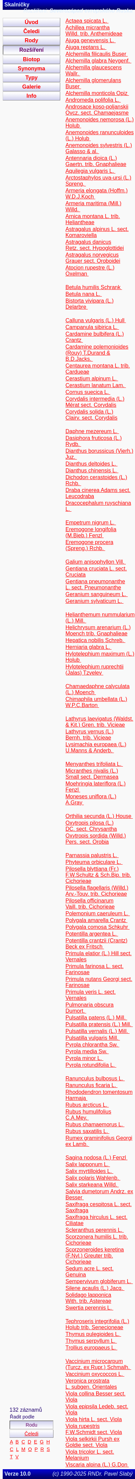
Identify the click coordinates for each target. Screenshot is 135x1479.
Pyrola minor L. (84, 1058)
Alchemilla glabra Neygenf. (98, 61)
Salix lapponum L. (87, 1164)
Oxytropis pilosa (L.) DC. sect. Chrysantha (91, 826)
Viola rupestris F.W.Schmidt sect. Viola (93, 1429)
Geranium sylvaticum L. (94, 601)
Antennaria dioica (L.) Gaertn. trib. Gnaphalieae (95, 161)
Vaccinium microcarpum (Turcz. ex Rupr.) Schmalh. (98, 1364)
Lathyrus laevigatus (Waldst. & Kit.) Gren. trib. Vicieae (99, 722)
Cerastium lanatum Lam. (95, 385)
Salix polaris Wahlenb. (92, 1178)
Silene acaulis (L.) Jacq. (94, 1288)
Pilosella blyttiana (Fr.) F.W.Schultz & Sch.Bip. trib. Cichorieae (98, 875)
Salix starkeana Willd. (91, 1185)
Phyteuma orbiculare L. (93, 862)
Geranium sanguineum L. (96, 594)
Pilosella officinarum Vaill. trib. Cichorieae (90, 904)
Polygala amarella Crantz (96, 920)
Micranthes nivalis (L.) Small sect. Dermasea (91, 774)
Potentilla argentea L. (91, 934)
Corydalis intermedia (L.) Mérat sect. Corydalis (94, 402)
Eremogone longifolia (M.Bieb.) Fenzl (90, 532)
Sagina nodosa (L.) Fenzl (96, 1157)
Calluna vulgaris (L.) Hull (95, 320)
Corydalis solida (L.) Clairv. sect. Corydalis (91, 415)
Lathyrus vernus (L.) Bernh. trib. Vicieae (89, 735)
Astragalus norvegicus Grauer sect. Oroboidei (92, 258)
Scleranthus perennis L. (94, 1230)
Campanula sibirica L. (92, 327)
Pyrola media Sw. (87, 1051)
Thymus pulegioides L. (93, 1334)
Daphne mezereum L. (92, 431)
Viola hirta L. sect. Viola (93, 1419)
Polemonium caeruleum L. (97, 913)
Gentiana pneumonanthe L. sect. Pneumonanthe (95, 584)
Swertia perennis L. (89, 1308)
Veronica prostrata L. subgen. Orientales (91, 1384)
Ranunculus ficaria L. (91, 1085)
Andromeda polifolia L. (93, 100)
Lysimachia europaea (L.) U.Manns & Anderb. (95, 747)
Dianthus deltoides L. (91, 464)
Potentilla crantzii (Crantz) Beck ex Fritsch (96, 943)
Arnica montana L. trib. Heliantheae (92, 219)
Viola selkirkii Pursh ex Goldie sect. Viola (92, 1442)
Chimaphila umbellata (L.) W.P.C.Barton (96, 702)
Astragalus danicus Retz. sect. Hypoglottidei (94, 245)
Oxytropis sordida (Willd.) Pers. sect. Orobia (95, 839)
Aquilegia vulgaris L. (90, 171)
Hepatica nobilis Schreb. (95, 640)
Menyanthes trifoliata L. (94, 764)
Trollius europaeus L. (91, 1348)
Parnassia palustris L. (91, 855)
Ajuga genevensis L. (90, 40)
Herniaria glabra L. (88, 647)
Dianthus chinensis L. (91, 470)
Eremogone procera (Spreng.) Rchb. (89, 545)
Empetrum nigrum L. (90, 522)
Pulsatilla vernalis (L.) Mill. (97, 1031)
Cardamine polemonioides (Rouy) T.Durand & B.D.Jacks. (96, 353)
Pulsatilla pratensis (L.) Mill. (99, 1024)
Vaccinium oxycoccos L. (94, 1374)
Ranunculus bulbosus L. (95, 1078)
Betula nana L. (83, 294)
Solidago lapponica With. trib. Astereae (88, 1298)
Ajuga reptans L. (85, 47)
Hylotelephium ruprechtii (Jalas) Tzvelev (94, 670)
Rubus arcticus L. (87, 1105)
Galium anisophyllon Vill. (95, 562)
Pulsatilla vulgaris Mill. (92, 1038)
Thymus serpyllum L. (91, 1341)
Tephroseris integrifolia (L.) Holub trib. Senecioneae (97, 1324)
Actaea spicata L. (86, 21)
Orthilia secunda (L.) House (99, 816)
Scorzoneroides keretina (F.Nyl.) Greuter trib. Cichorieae (94, 1256)
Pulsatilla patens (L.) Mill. (96, 1017)
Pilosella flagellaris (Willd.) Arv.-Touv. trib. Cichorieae (96, 891)
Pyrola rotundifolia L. (90, 1065)
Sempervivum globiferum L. (99, 1281)
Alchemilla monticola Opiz (97, 93)
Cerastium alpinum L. (91, 378)
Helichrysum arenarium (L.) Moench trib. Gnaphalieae (98, 630)
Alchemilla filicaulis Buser (96, 54)
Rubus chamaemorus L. (94, 1124)
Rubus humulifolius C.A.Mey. (88, 1115)
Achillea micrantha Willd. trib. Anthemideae (93, 31)
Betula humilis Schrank (93, 287)
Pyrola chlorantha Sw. (92, 1045)
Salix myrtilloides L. (89, 1171)
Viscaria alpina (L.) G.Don (97, 1465)
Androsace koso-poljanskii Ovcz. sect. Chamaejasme (97, 110)
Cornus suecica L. (87, 392)
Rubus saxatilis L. (87, 1131)
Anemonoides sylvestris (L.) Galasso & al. (98, 148)
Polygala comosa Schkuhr (97, 927)
